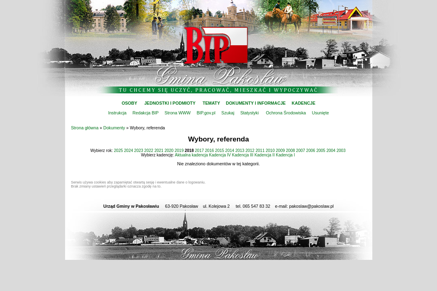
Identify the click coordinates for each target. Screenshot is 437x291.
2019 (179, 150)
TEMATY (211, 103)
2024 (128, 150)
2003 (340, 150)
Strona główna (85, 127)
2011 (259, 150)
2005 (320, 150)
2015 (219, 150)
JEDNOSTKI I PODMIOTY (170, 103)
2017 (199, 150)
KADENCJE (304, 103)
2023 (138, 150)
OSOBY (129, 103)
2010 (270, 150)
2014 (229, 150)
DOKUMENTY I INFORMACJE (256, 103)
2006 (310, 150)
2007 (300, 150)
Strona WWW (178, 112)
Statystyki (249, 112)
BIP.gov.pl (205, 112)
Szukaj (228, 112)
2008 (290, 150)
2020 (169, 150)
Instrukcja (117, 112)
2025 (118, 150)
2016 (209, 150)
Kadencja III (242, 155)
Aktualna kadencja (191, 155)
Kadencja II (264, 155)
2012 (249, 150)
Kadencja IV (220, 155)
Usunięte (320, 112)
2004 (330, 150)
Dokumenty (114, 127)
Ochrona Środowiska (286, 112)
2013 (239, 150)
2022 (148, 150)
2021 (158, 150)
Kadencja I (285, 155)
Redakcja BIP (145, 112)
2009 (280, 150)
